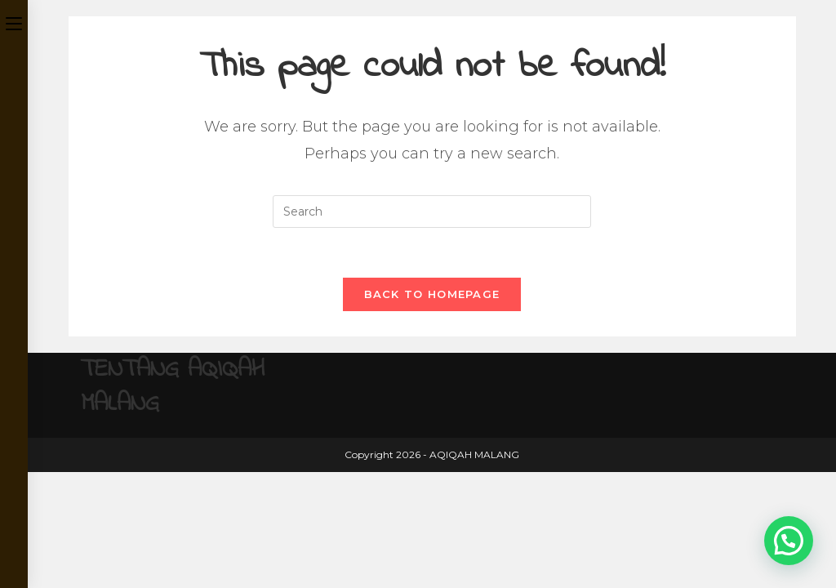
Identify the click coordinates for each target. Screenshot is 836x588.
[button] (788, 540)
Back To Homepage (432, 294)
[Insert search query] (432, 211)
